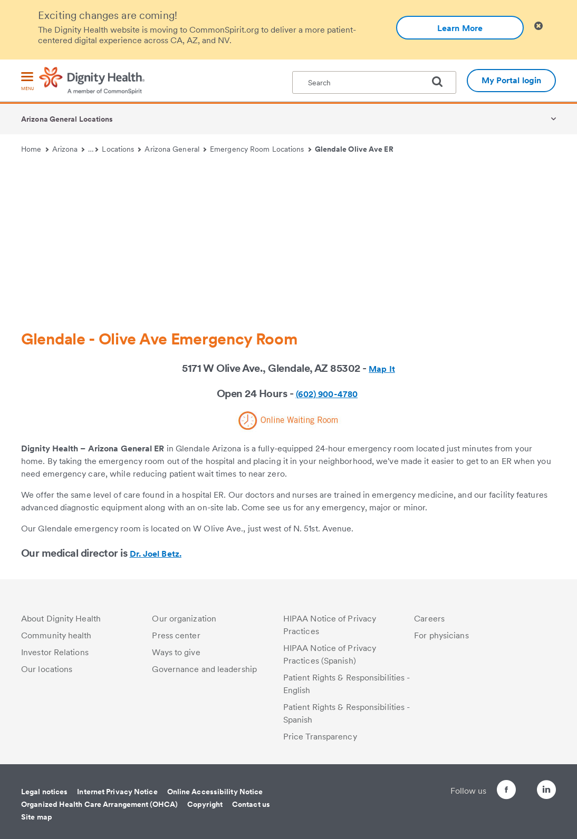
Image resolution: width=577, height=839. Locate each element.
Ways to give (176, 652)
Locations (121, 149)
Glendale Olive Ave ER (354, 149)
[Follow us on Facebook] (487, 791)
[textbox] (374, 82)
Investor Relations (55, 652)
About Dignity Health (61, 619)
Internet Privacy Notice (117, 791)
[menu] (27, 82)
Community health (56, 635)
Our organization (184, 619)
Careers (429, 619)
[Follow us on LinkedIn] (546, 791)
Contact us (251, 804)
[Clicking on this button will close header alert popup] (538, 26)
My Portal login (512, 80)
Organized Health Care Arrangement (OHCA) (99, 804)
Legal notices (44, 791)
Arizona (68, 149)
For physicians (441, 635)
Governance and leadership (204, 669)
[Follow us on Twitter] (516, 785)
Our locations (46, 669)
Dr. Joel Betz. (155, 554)
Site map (36, 817)
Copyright (205, 804)
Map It (382, 369)
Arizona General (175, 149)
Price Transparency (320, 737)
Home (35, 149)
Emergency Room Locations (260, 149)
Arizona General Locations (67, 119)
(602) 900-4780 (327, 394)
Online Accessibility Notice (215, 791)
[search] (441, 81)
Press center (176, 635)
